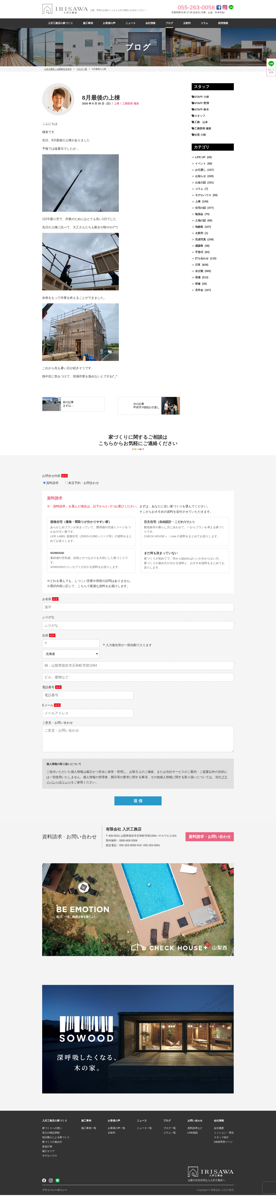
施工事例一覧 (88, 1129)
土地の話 (200, 220)
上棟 (116, 103)
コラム (204, 23)
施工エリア (48, 1152)
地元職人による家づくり (56, 1138)
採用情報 (223, 23)
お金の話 (200, 182)
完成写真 (200, 239)
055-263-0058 (127, 846)
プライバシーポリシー (54, 1190)
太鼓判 (187, 23)
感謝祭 (199, 245)
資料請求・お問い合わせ (210, 838)
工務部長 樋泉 (130, 103)
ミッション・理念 (224, 1133)
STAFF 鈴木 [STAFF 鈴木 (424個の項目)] (201, 109)
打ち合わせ (202, 258)
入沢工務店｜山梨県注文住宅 (57, 69)
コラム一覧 (169, 1133)
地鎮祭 (199, 226)
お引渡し (200, 169)
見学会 (199, 290)
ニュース (131, 23)
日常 (197, 264)
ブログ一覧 (81, 69)
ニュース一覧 (144, 1129)
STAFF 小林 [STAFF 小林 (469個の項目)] (201, 96)
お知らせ (200, 176)
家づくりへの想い (52, 1129)
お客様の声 (109, 23)
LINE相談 (192, 1133)
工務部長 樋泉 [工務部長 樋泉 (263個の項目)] (202, 128)
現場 (197, 277)
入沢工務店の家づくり (60, 23)
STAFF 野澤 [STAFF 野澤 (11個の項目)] (201, 103)
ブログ (169, 23)
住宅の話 (200, 207)
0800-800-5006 (128, 841)
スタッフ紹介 (221, 1138)
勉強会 (199, 214)
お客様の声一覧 (116, 1129)
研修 (197, 283)
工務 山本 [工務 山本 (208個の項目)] (201, 122)
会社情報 (150, 23)
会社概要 (219, 1129)
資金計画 (47, 1147)
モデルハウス (203, 195)
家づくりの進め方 (52, 1142)
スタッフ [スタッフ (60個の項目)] (199, 115)
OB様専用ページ (223, 1142)
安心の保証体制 (51, 1133)
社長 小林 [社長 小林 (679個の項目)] (200, 134)
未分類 (199, 271)
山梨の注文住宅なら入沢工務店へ (206, 1181)
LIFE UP (200, 157)
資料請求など (194, 1129)
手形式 (199, 252)
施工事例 (88, 23)
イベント (200, 163)
